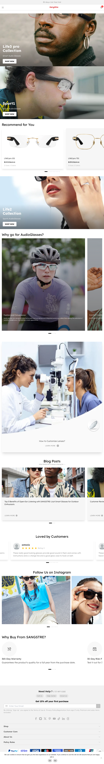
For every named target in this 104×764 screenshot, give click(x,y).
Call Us (39, 696)
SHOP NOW (9, 61)
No (55, 760)
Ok (50, 760)
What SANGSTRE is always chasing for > (52, 464)
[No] (101, 758)
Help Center (51, 696)
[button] (46, 171)
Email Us (63, 696)
